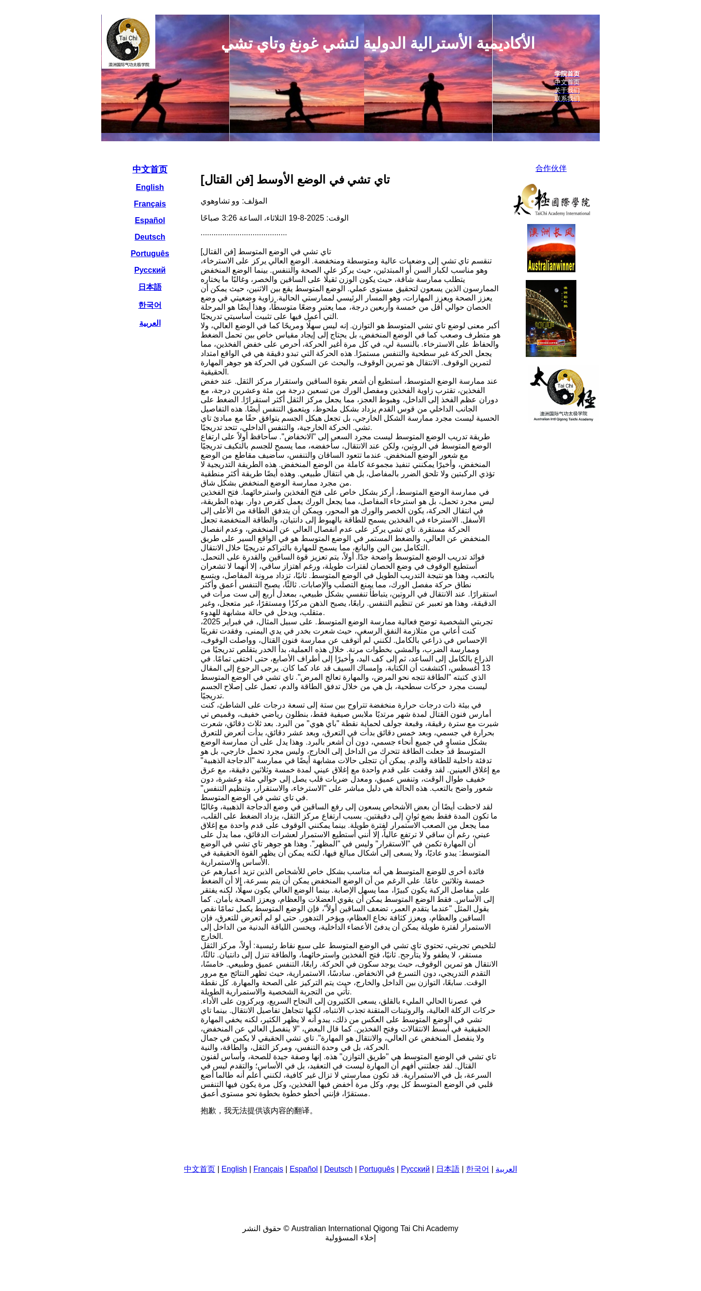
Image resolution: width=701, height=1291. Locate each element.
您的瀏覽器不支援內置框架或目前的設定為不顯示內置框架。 (350, 78)
